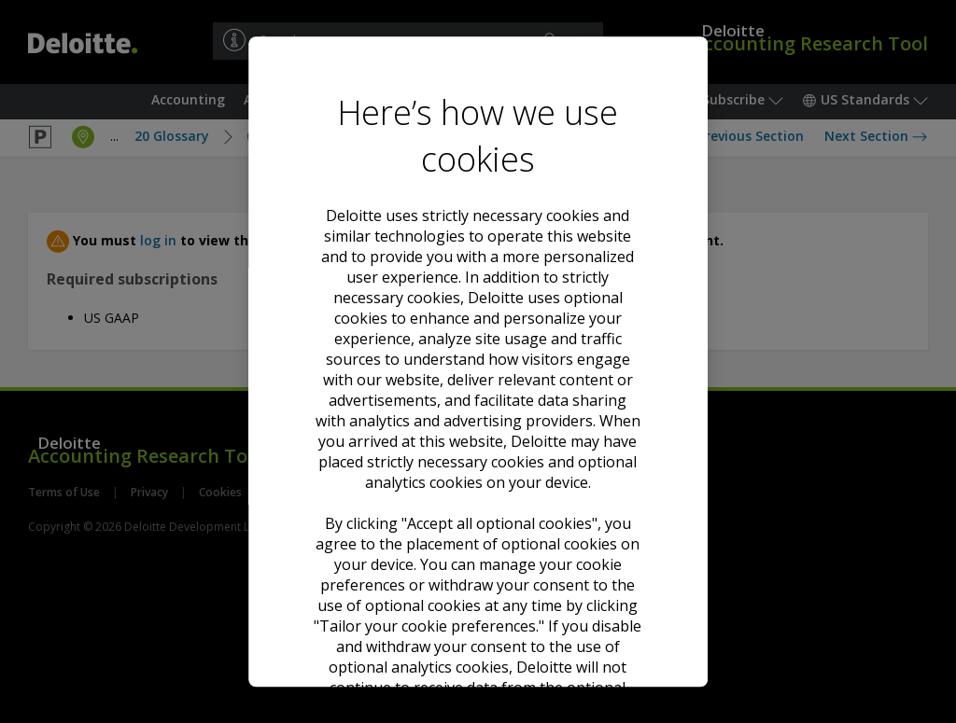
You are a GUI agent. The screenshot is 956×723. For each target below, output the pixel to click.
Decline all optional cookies (477, 530)
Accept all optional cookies (478, 462)
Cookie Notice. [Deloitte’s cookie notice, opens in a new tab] (558, 363)
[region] (478, 362)
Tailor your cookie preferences (478, 598)
